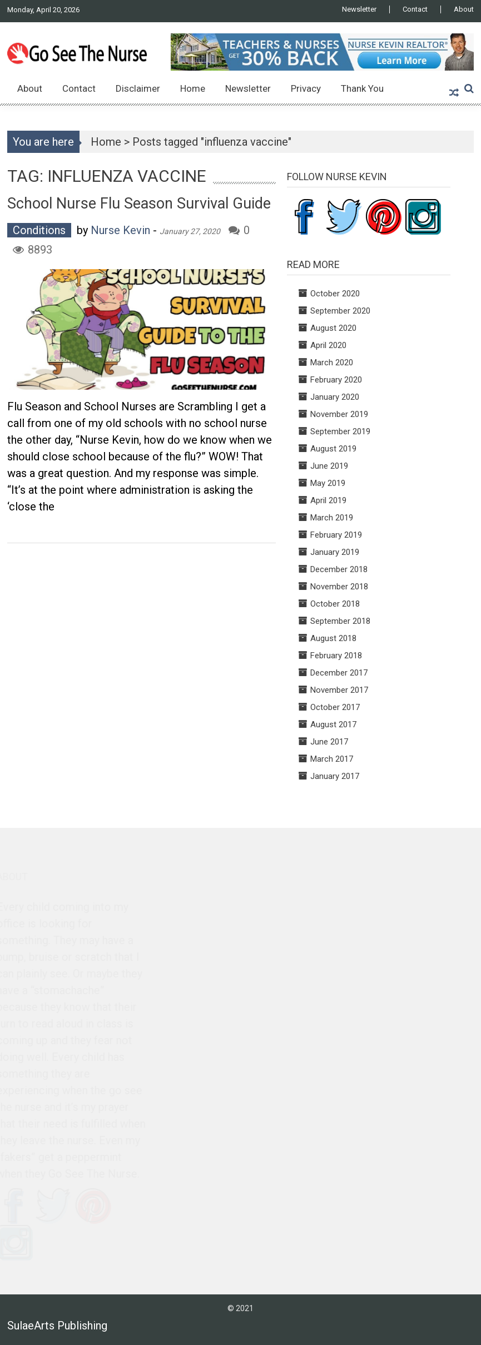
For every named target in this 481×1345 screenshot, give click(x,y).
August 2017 (333, 724)
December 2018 (339, 569)
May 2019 (327, 483)
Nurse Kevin (120, 230)
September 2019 (340, 431)
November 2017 (339, 690)
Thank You (362, 88)
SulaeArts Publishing (57, 1325)
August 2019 (333, 449)
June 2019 (329, 466)
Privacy (306, 88)
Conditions (39, 230)
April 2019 (328, 500)
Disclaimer (138, 88)
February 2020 (336, 380)
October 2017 (335, 707)
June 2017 (329, 742)
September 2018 (340, 621)
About (464, 9)
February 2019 (336, 535)
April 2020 (328, 345)
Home (192, 88)
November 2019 (339, 414)
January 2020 (334, 397)
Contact (415, 9)
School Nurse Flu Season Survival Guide (139, 203)
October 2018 (335, 604)
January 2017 (334, 776)
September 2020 (340, 311)
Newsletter (359, 9)
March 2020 (331, 363)
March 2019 (331, 518)
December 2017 (339, 673)
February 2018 (336, 656)
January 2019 (334, 552)
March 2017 (331, 759)
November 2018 (339, 587)
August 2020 (333, 328)
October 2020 (335, 294)
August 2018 (333, 638)
